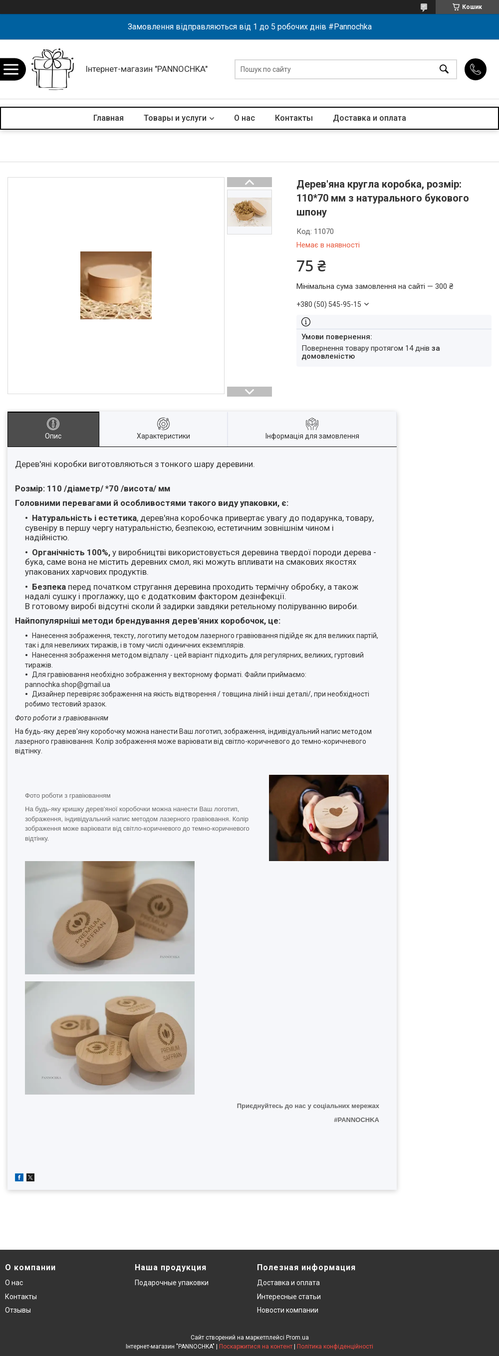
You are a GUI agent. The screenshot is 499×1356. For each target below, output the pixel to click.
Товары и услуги (175, 118)
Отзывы (18, 1310)
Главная (108, 118)
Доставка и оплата (369, 118)
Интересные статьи (289, 1297)
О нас (244, 118)
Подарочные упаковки (172, 1283)
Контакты (294, 118)
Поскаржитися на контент (255, 1346)
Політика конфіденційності (335, 1346)
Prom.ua (297, 1337)
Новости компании (287, 1310)
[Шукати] (444, 69)
